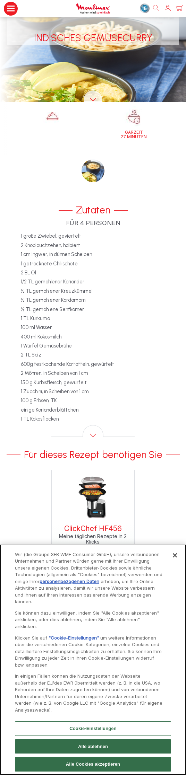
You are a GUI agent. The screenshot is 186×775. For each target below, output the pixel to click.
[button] (168, 8)
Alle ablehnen (93, 749)
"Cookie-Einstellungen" (74, 641)
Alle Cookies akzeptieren (93, 767)
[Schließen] (175, 558)
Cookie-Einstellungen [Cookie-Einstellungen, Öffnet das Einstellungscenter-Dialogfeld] (93, 731)
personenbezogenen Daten (69, 584)
